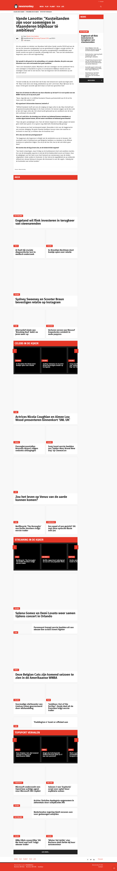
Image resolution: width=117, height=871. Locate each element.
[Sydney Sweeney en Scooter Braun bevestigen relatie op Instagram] (45, 277)
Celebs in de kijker (18, 12)
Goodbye (40, 867)
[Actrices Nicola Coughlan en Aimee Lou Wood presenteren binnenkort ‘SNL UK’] (45, 395)
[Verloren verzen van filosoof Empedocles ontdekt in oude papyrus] (62, 318)
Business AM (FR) (31, 867)
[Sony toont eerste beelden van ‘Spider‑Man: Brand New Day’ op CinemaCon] (62, 434)
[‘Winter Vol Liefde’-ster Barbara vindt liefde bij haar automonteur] (62, 828)
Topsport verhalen (46, 12)
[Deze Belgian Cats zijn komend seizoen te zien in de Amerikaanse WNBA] (45, 653)
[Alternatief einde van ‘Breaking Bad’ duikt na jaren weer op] (29, 318)
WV (17, 39)
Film (15, 522)
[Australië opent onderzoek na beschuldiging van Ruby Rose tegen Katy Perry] (82, 67)
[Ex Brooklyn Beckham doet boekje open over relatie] (62, 238)
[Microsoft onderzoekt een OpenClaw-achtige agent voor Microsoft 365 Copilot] (29, 775)
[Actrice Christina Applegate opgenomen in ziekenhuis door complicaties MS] (22, 801)
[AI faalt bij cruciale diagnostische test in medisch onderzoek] (29, 238)
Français (102, 1)
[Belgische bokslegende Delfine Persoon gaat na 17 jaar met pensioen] (54, 744)
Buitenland (18, 216)
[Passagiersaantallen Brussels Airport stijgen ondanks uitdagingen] (29, 434)
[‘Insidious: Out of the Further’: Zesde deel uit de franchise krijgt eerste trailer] (62, 692)
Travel (16, 442)
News (42, 6)
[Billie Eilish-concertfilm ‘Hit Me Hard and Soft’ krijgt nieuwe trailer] (29, 828)
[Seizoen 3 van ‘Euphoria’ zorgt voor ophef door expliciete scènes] (62, 775)
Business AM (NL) (19, 867)
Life (62, 6)
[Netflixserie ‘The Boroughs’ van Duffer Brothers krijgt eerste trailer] (29, 514)
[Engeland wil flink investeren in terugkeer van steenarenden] (45, 199)
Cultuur (50, 326)
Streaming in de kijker (32, 12)
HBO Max (50, 783)
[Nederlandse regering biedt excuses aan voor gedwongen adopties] (22, 813)
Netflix (71, 557)
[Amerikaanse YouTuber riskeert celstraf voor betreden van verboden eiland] (82, 73)
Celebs (49, 246)
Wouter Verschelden (33, 36)
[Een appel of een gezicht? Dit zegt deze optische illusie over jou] (62, 514)
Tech (58, 6)
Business (45, 557)
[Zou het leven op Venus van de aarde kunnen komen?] (45, 475)
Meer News (95, 80)
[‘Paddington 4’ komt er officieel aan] (22, 722)
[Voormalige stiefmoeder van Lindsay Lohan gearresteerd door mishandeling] (29, 692)
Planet (52, 6)
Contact (100, 867)
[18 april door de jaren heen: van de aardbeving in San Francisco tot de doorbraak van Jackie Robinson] (82, 60)
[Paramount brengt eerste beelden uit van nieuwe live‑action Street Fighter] (22, 628)
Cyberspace (51, 522)
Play (47, 6)
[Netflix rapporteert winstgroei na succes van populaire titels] (54, 551)
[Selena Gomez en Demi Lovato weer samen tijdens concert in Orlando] (45, 591)
